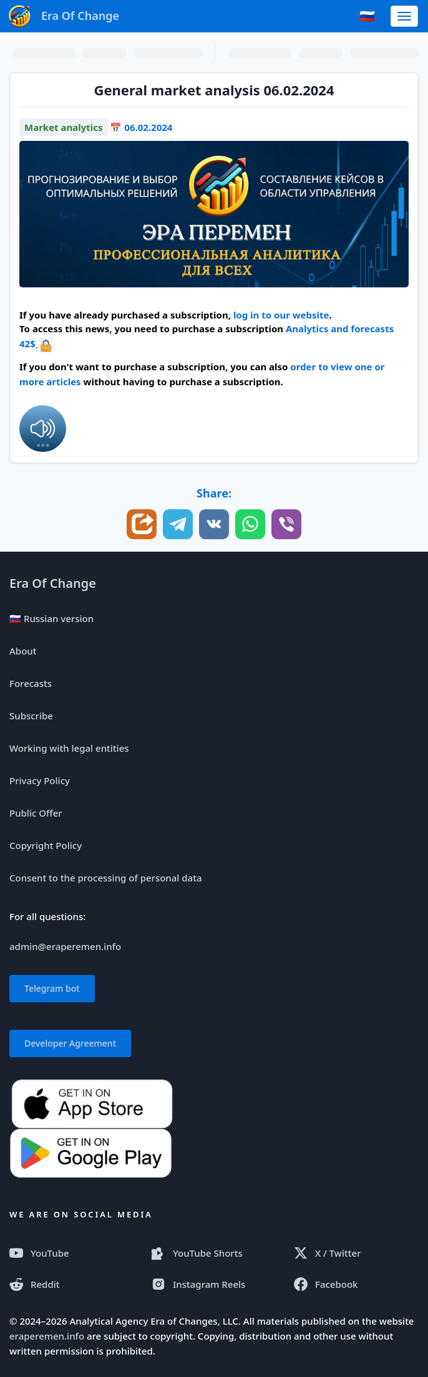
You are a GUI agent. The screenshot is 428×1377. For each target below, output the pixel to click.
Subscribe (31, 715)
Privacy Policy (39, 780)
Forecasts (30, 683)
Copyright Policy (45, 845)
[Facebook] (356, 1284)
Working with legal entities (69, 748)
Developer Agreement (70, 1043)
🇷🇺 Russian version (51, 618)
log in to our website (281, 315)
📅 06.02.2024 (141, 127)
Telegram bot (52, 988)
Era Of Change (52, 583)
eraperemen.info (46, 1336)
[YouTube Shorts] (214, 1253)
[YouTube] (71, 1253)
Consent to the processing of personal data (105, 877)
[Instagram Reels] (214, 1284)
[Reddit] (71, 1284)
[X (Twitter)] (356, 1253)
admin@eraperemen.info (65, 946)
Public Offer (35, 813)
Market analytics (63, 127)
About (22, 651)
